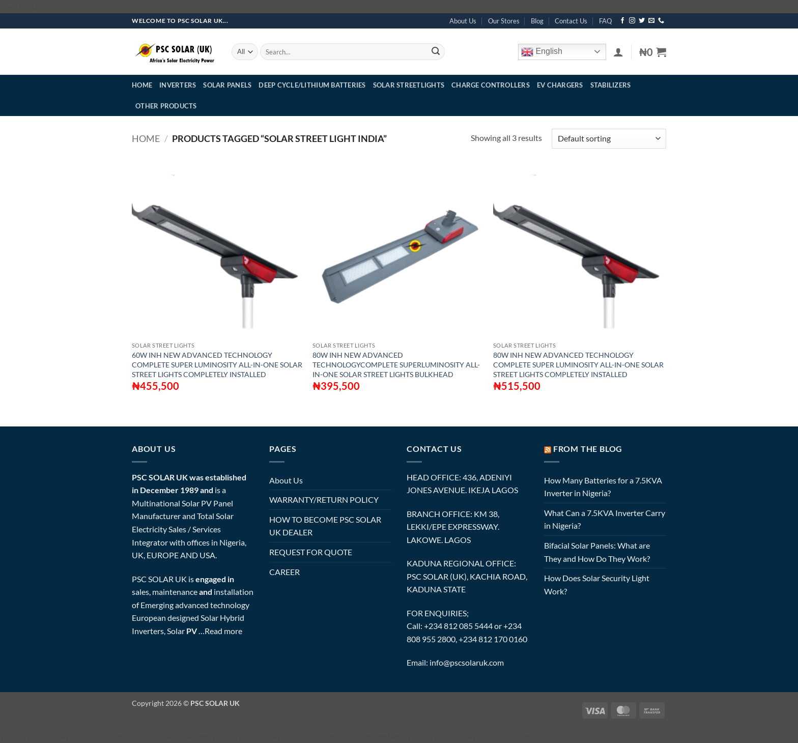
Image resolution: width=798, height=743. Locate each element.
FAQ (605, 21)
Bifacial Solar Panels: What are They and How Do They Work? (597, 551)
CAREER (284, 572)
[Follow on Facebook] (622, 20)
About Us (462, 21)
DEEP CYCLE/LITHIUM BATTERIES (312, 85)
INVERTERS (177, 85)
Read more (223, 631)
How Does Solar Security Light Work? (596, 584)
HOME (142, 85)
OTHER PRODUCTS (166, 106)
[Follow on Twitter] (642, 20)
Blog (537, 21)
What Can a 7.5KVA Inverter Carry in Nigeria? (604, 519)
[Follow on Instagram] (632, 20)
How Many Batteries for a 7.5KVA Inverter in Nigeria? (603, 486)
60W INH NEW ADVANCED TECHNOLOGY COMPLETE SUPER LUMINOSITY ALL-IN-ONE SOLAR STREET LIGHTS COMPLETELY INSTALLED (217, 364)
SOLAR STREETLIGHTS (409, 85)
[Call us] (661, 20)
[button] (618, 52)
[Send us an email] (651, 20)
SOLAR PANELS (227, 85)
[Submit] (435, 52)
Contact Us (571, 21)
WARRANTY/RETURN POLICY (324, 499)
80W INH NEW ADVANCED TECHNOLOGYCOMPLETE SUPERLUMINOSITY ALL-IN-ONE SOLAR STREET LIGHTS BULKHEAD (396, 364)
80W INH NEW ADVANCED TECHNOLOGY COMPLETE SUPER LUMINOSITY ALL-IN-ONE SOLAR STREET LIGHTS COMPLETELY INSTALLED (578, 364)
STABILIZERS (610, 85)
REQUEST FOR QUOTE (310, 552)
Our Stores (504, 21)
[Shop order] (609, 139)
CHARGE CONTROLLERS (490, 85)
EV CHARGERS (560, 85)
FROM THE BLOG (587, 448)
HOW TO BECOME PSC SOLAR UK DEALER (325, 526)
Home (146, 138)
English (541, 52)
